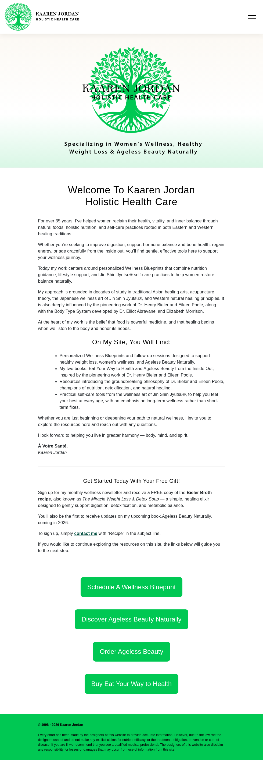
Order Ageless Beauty (131, 651)
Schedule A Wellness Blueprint (131, 587)
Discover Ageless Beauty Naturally (131, 619)
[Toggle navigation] (252, 17)
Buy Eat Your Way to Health (131, 683)
